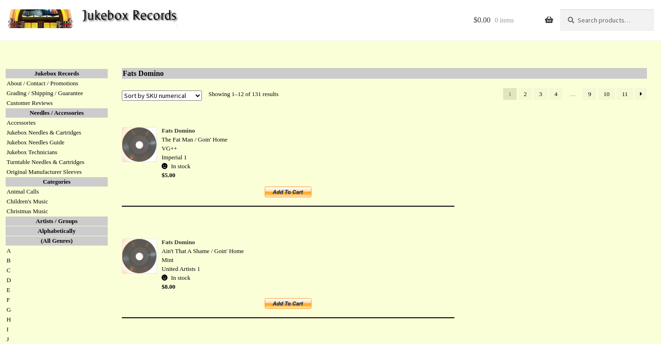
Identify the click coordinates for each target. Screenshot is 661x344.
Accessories (21, 122)
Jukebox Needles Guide (35, 142)
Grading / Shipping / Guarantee (45, 93)
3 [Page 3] (540, 93)
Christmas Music (27, 211)
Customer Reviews (30, 102)
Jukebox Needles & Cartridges (44, 132)
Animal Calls (23, 191)
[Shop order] (162, 95)
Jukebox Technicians (32, 152)
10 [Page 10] (606, 93)
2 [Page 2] (525, 93)
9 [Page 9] (590, 93)
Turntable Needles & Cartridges (45, 161)
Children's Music (27, 201)
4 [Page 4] (556, 93)
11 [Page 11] (625, 93)
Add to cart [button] (293, 195)
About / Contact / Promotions (42, 83)
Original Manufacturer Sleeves (44, 171)
